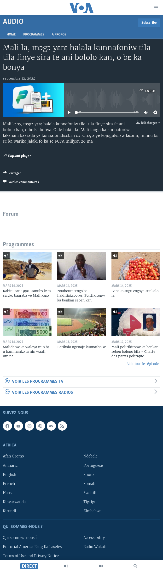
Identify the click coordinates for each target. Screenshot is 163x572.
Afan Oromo (13, 456)
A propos (59, 34)
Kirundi (9, 511)
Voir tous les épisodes (143, 364)
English (9, 475)
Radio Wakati (94, 547)
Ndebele (90, 456)
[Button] (12, 174)
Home (11, 34)
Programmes (33, 34)
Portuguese (93, 465)
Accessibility (94, 538)
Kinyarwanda (14, 502)
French (9, 484)
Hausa (8, 493)
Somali (89, 484)
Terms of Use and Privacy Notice (31, 556)
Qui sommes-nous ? (20, 538)
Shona (88, 475)
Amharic (10, 465)
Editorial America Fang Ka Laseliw (32, 547)
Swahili (89, 493)
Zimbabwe (92, 511)
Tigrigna (91, 502)
